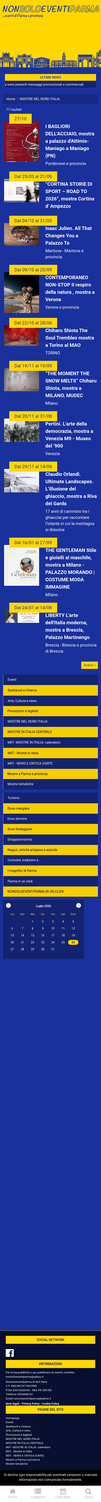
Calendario (63, 1493)
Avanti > (89, 665)
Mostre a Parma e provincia (27, 774)
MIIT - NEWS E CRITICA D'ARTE (30, 763)
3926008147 (25, 1394)
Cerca (88, 1493)
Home (10, 99)
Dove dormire (17, 819)
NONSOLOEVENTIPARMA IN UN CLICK (35, 891)
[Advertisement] (50, 35)
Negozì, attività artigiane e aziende (32, 850)
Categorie (38, 1493)
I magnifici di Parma (22, 871)
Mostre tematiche (21, 784)
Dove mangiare (19, 808)
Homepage (12, 1418)
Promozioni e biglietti (22, 711)
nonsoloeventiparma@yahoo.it (25, 1376)
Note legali (12, 1403)
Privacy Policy (30, 1403)
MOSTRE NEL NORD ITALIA (28, 721)
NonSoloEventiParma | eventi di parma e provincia (50, 11)
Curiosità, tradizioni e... (24, 860)
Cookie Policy (50, 1403)
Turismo (14, 798)
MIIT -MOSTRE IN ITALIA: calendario (34, 742)
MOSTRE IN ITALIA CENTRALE (30, 732)
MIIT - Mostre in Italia (23, 753)
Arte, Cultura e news (22, 701)
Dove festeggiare (20, 829)
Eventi (12, 680)
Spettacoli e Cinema (22, 690)
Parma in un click (20, 881)
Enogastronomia (20, 839)
